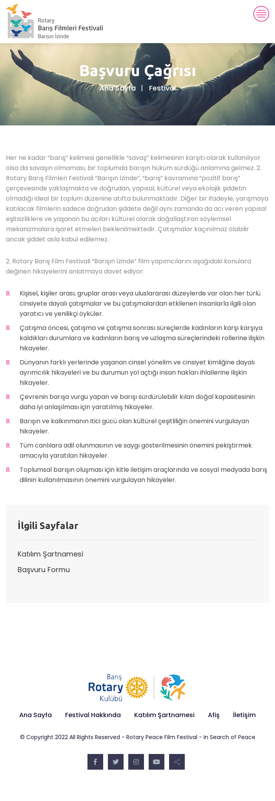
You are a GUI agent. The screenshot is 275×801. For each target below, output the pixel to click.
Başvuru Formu (44, 569)
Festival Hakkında (93, 714)
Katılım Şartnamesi (50, 554)
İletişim (244, 714)
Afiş (214, 714)
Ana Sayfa (117, 88)
